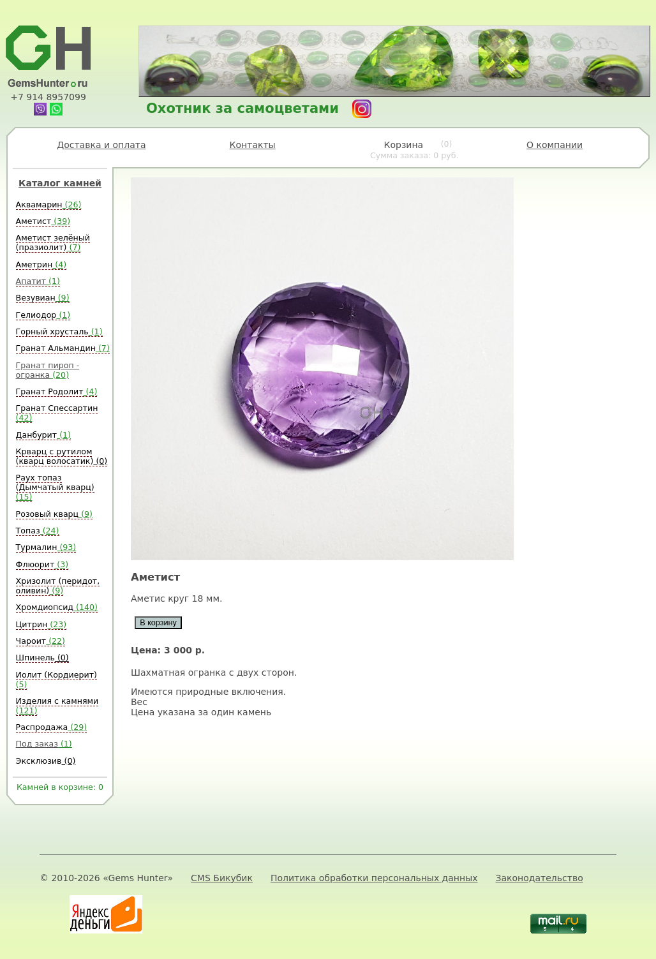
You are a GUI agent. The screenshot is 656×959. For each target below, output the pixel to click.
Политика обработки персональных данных (374, 878)
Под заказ (44, 743)
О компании (554, 145)
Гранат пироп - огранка (48, 370)
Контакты (253, 145)
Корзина (414, 150)
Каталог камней (60, 183)
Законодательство (539, 878)
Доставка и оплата (101, 145)
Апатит (38, 281)
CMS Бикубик (222, 878)
